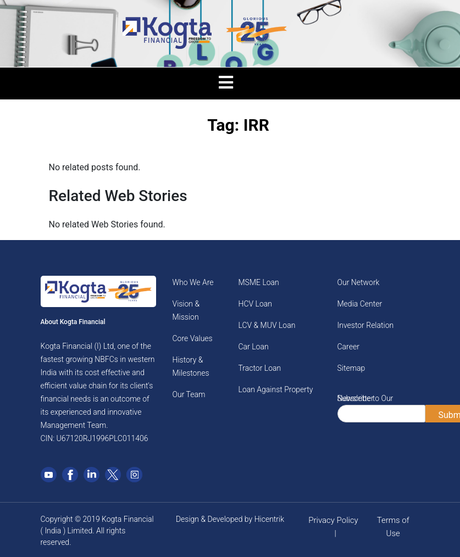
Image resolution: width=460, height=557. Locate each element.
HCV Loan (255, 303)
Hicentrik (269, 519)
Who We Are (193, 282)
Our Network (358, 282)
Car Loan (254, 346)
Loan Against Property (276, 389)
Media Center (360, 303)
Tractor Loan (260, 368)
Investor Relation (365, 325)
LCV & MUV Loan (267, 325)
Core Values (193, 338)
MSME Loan (259, 282)
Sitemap (351, 368)
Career (348, 346)
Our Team (189, 394)
